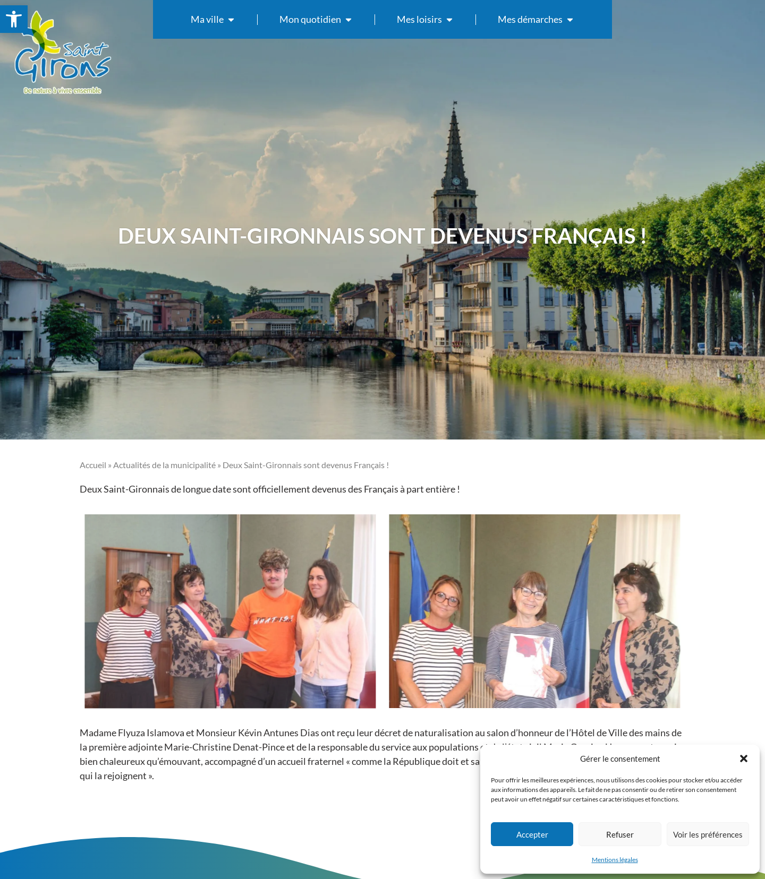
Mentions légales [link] (615, 860)
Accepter (532, 834)
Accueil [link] (93, 465)
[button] (743, 758)
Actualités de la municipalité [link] (164, 465)
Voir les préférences (708, 834)
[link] (14, 19)
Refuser (620, 834)
